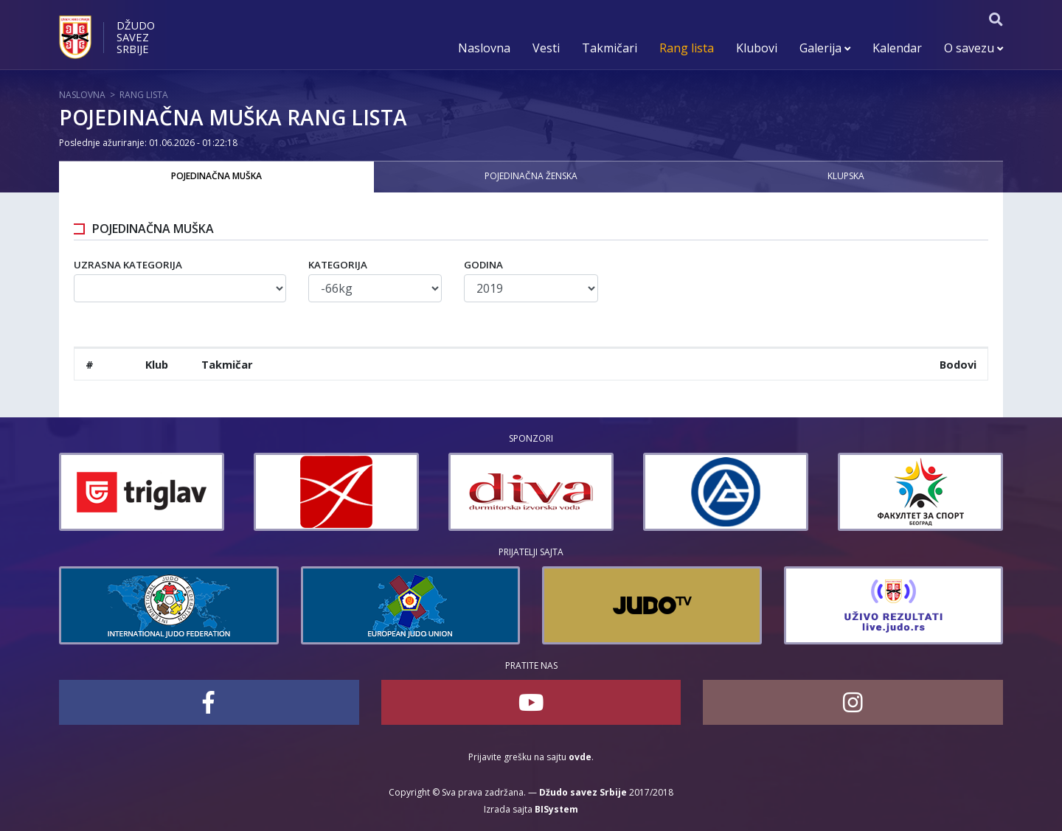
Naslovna (484, 48)
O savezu (973, 48)
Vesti (546, 48)
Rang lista (686, 48)
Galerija (824, 48)
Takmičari (609, 48)
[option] (141, 492)
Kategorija (337, 264)
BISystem (556, 809)
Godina (483, 264)
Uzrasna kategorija (128, 264)
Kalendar (897, 48)
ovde (580, 757)
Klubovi (756, 48)
